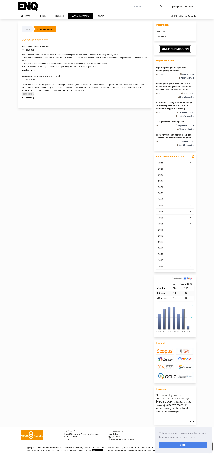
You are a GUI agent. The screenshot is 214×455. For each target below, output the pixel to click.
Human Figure (173, 412)
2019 (175, 199)
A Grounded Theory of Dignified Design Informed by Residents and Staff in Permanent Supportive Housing (174, 105)
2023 (175, 174)
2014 (175, 229)
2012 (175, 242)
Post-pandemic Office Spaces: (170, 121)
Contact (67, 439)
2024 (175, 168)
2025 (175, 162)
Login (189, 7)
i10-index (162, 298)
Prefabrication (170, 398)
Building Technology (164, 409)
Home (25, 16)
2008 (175, 260)
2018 (175, 205)
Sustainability (164, 395)
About (101, 16)
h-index (161, 293)
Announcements (81, 16)
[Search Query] (145, 6)
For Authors (161, 36)
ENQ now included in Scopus (35, 46)
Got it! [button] (183, 445)
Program (159, 405)
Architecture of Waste (182, 402)
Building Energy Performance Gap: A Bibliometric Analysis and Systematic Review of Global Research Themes (173, 86)
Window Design (183, 398)
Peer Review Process (115, 431)
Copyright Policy (113, 437)
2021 (175, 187)
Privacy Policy (112, 434)
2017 (175, 211)
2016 (175, 217)
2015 (175, 223)
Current (42, 16)
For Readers (161, 32)
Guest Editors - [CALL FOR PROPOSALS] (41, 76)
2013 (175, 235)
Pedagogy (165, 401)
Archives (59, 16)
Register (177, 7)
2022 (175, 181)
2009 (175, 254)
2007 (175, 266)
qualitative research (175, 405)
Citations (162, 288)
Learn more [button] (189, 437)
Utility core (160, 398)
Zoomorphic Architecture (183, 395)
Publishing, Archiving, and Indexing (120, 439)
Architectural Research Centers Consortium (62, 447)
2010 (175, 248)
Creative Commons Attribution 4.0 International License (132, 450)
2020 (175, 193)
